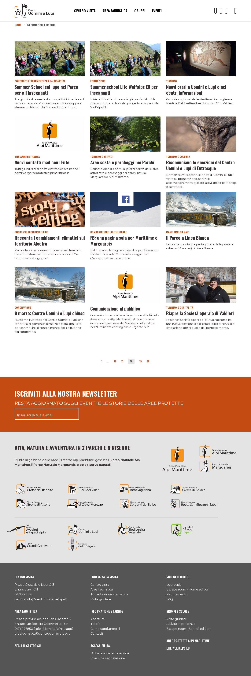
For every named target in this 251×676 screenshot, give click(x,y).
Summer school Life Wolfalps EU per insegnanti (124, 89)
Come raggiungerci (105, 629)
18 (131, 361)
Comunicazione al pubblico (115, 308)
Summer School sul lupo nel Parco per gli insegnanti (46, 89)
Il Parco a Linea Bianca (187, 237)
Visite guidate (100, 599)
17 (122, 361)
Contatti (96, 633)
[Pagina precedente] (96, 361)
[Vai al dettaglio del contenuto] (50, 58)
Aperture (97, 619)
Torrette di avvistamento (109, 594)
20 (147, 361)
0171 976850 (24, 629)
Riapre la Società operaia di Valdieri (200, 313)
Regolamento (176, 594)
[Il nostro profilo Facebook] (221, 11)
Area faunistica (114, 10)
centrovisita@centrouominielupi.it (40, 599)
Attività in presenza (180, 624)
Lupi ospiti (174, 584)
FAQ (169, 599)
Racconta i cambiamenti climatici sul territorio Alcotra (50, 240)
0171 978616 (23, 594)
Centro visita (85, 10)
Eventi (157, 10)
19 (140, 361)
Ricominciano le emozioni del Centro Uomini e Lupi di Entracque (200, 165)
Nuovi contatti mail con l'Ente (42, 162)
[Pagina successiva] (154, 361)
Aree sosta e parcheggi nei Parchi (122, 162)
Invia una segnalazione (107, 658)
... (108, 361)
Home (18, 25)
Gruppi (139, 10)
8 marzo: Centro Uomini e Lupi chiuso (50, 313)
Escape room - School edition (188, 629)
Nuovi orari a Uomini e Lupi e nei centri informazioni (196, 89)
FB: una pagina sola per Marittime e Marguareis (123, 240)
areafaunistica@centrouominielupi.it (42, 633)
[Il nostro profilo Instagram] (226, 11)
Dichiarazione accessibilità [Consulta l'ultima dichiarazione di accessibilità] (109, 653)
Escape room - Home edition (187, 589)
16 (115, 361)
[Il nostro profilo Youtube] (215, 11)
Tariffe (95, 624)
